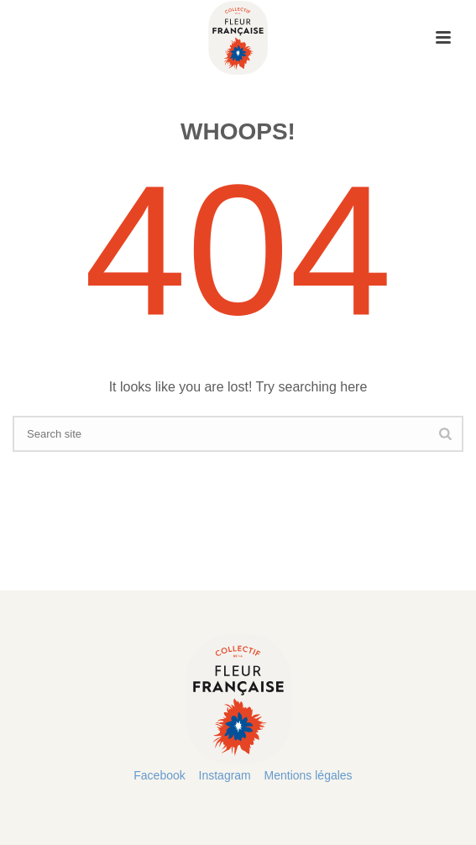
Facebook (159, 775)
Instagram (225, 775)
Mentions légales (308, 775)
